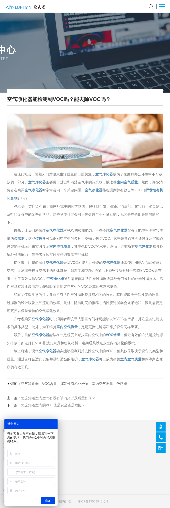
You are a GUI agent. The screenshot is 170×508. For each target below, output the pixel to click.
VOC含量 (113, 335)
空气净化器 (104, 174)
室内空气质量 (127, 182)
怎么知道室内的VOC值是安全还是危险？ (53, 405)
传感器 (19, 238)
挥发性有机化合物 (74, 384)
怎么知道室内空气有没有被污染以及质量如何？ (58, 398)
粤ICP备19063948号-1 (92, 501)
